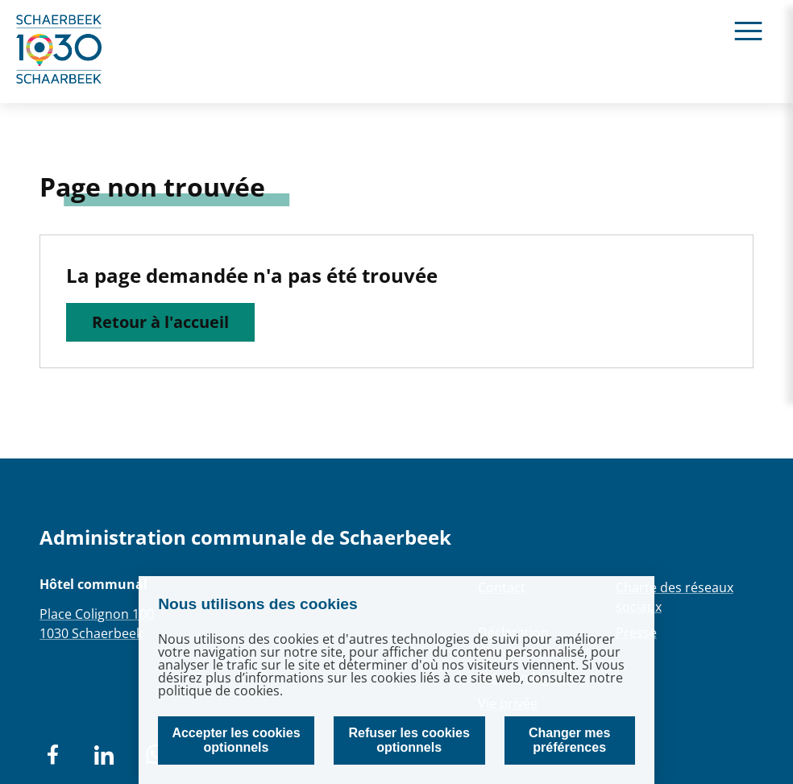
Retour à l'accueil (160, 322)
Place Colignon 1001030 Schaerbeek (96, 623)
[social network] (52, 755)
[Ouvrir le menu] (748, 30)
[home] (59, 51)
